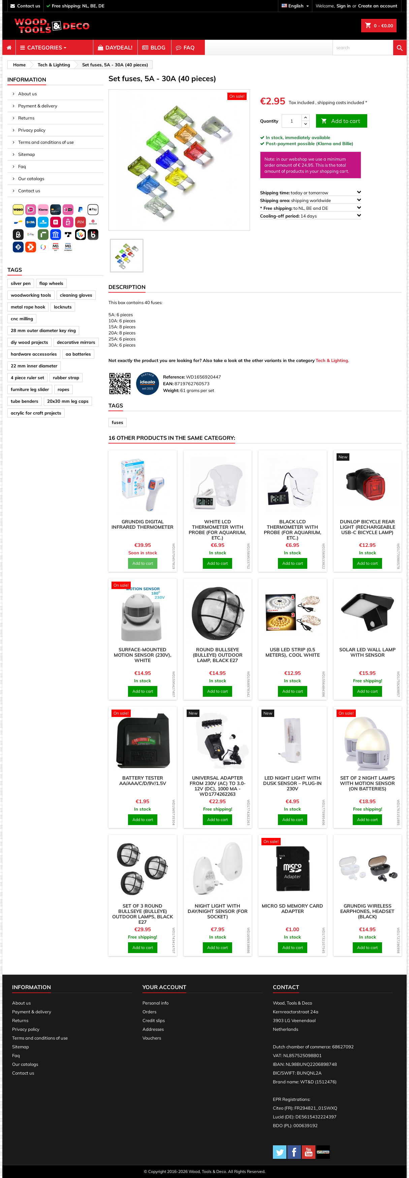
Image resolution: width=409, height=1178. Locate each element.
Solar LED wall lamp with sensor (367, 652)
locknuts (63, 306)
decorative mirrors (76, 342)
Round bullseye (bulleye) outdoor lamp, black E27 (218, 655)
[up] (306, 117)
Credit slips (154, 1020)
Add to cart (340, 121)
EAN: (168, 383)
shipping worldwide (310, 200)
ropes (63, 389)
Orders (149, 1011)
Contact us (28, 190)
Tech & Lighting (332, 360)
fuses (117, 422)
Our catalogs (30, 178)
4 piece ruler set (27, 377)
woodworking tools (31, 295)
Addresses (153, 1029)
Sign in (344, 5)
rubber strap (66, 377)
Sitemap (26, 154)
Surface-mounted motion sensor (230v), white (142, 655)
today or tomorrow (310, 192)
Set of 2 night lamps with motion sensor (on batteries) (367, 783)
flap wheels (51, 283)
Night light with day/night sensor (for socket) (218, 911)
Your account (164, 987)
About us (27, 93)
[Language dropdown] (296, 6)
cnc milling (22, 318)
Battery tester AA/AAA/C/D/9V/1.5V (142, 780)
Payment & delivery (37, 105)
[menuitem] (8, 47)
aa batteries (78, 354)
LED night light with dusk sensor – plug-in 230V (292, 783)
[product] (143, 484)
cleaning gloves (76, 295)
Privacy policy (31, 130)
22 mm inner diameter (34, 365)
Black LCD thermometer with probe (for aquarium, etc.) (292, 530)
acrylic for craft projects (36, 413)
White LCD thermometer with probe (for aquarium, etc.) (217, 530)
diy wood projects (29, 342)
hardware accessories (34, 354)
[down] (306, 124)
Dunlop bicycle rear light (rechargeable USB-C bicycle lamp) (367, 527)
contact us (28, 5)
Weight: (171, 390)
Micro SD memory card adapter (292, 908)
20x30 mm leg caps (68, 401)
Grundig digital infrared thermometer (143, 524)
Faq (21, 166)
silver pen (21, 283)
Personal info (155, 1003)
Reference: (174, 377)
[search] (370, 47)
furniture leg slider (30, 389)
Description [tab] (127, 287)
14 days (310, 216)
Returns (25, 118)
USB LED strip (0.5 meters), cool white (292, 652)
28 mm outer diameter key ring (43, 330)
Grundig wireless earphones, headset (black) (367, 911)
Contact (286, 987)
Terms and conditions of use (45, 142)
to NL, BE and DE (310, 208)
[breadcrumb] (18, 65)
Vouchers (152, 1038)
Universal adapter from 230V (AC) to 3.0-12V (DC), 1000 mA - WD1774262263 (218, 786)
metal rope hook (28, 306)
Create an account (377, 5)
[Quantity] (292, 121)
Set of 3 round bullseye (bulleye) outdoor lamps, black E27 (142, 914)
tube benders (24, 401)
